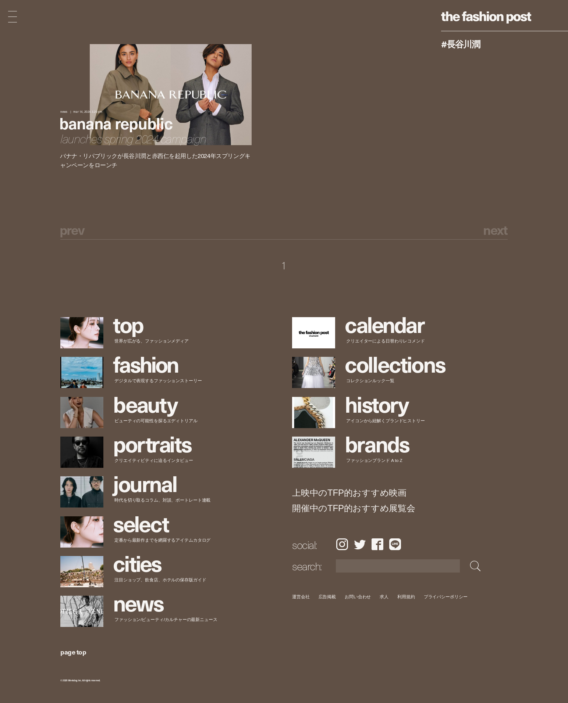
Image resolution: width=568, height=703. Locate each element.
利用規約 (406, 596)
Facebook (377, 544)
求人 (384, 596)
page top (73, 652)
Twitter (360, 544)
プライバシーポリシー (446, 596)
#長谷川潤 (460, 43)
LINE (395, 544)
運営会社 (301, 596)
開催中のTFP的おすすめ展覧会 (353, 508)
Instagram (342, 544)
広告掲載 (327, 596)
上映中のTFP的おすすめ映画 (349, 493)
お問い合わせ (358, 596)
